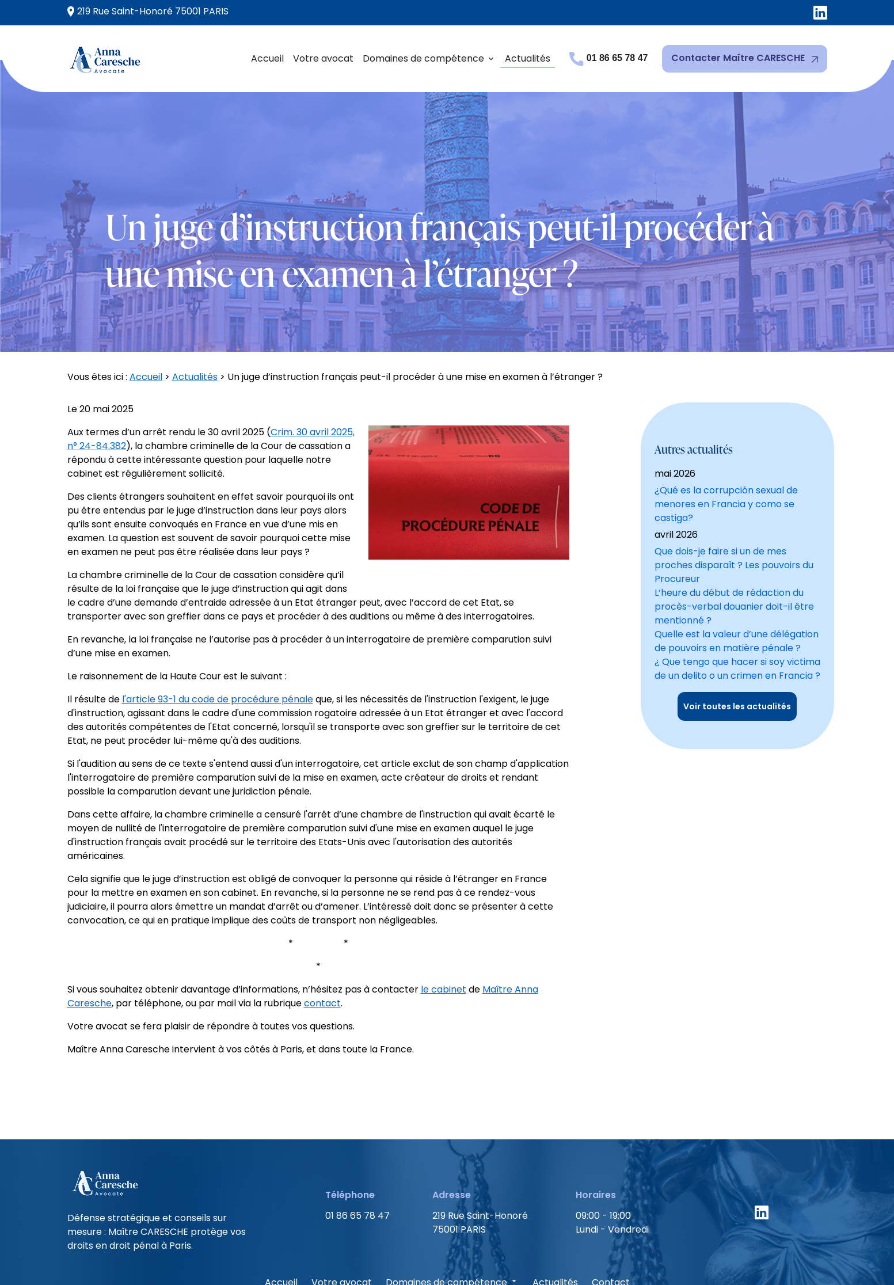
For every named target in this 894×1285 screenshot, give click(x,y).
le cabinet (443, 929)
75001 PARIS (148, 11)
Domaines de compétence (423, 58)
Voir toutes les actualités (737, 621)
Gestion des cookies (666, 1254)
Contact (611, 1222)
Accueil (267, 58)
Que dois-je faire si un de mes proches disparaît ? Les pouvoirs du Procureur (734, 479)
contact (322, 943)
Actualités (527, 58)
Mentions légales (357, 1254)
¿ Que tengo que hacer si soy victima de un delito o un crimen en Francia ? (737, 583)
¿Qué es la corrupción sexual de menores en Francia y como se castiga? (726, 418)
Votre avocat (323, 58)
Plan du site (578, 1254)
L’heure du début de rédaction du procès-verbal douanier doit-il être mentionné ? (734, 521)
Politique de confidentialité (473, 1254)
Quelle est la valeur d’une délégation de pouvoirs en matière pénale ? (737, 555)
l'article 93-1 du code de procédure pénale (217, 639)
